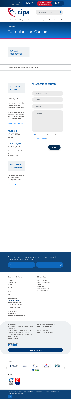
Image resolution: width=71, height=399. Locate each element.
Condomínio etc (33, 20)
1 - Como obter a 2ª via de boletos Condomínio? (23, 67)
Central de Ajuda (42, 290)
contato (60, 20)
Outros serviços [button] (44, 3)
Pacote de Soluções (43, 288)
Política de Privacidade (40, 138)
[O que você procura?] (47, 12)
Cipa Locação (12, 311)
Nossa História (12, 298)
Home (12, 20)
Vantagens (40, 286)
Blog (9, 291)
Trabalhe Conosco (14, 300)
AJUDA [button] (58, 3)
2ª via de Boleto (42, 280)
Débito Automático (43, 282)
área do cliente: (16, 2)
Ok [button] (10, 396)
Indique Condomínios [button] (35, 350)
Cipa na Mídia (12, 282)
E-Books (10, 280)
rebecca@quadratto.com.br (17, 184)
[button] (10, 368)
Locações (21, 123)
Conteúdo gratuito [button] (21, 20)
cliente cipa (52, 20)
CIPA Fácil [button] (30, 3)
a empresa (43, 20)
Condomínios (12, 123)
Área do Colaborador (15, 302)
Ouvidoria (40, 284)
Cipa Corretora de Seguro (16, 315)
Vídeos (10, 284)
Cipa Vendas (12, 313)
